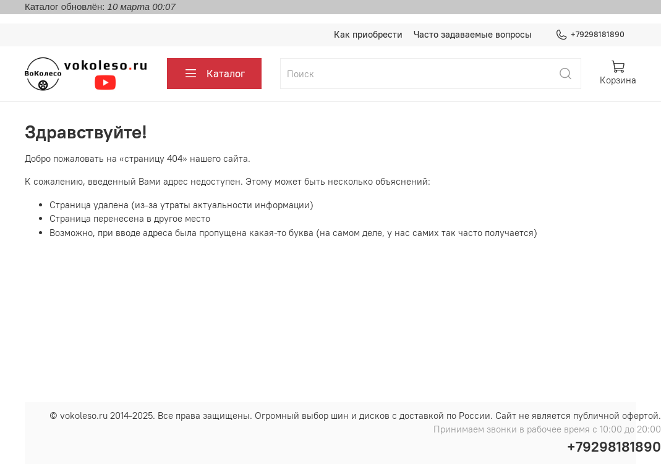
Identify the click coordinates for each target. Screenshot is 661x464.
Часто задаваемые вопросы (473, 34)
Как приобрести (368, 34)
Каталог (214, 74)
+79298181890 (590, 34)
